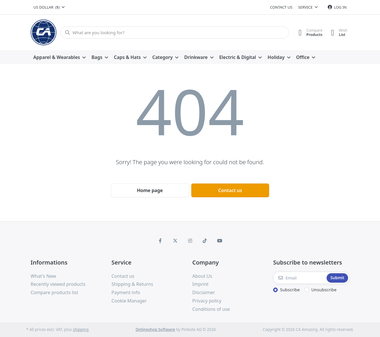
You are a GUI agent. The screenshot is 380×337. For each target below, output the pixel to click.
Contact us (281, 7)
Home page (150, 190)
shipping (80, 329)
